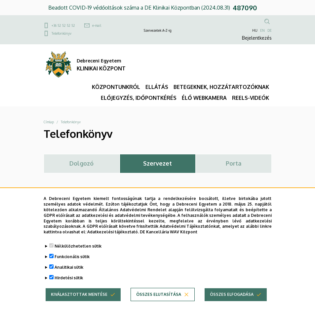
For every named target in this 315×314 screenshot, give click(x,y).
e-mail (96, 25)
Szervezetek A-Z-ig (158, 30)
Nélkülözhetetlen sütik (78, 251)
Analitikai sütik (69, 272)
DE (269, 30)
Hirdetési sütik (69, 282)
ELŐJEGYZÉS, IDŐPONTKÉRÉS (139, 98)
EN (262, 30)
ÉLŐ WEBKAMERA (204, 98)
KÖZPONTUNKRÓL (116, 87)
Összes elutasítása (158, 299)
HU (254, 30)
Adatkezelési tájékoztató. (113, 237)
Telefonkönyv (61, 33)
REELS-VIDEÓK (250, 98)
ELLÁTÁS (156, 87)
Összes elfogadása (232, 299)
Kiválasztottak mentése (79, 299)
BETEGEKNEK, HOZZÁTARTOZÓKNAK (221, 87)
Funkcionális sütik (72, 261)
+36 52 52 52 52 (63, 25)
